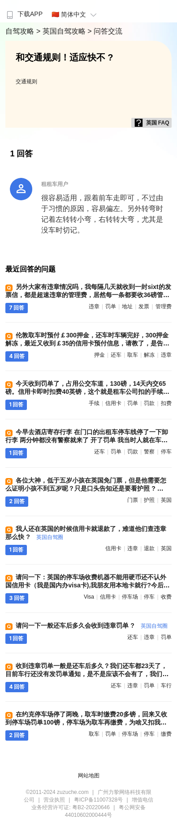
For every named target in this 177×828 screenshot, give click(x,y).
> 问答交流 (104, 31)
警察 (149, 451)
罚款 (149, 403)
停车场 (130, 597)
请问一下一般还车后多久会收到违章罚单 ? (91, 625)
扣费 (166, 403)
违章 (94, 306)
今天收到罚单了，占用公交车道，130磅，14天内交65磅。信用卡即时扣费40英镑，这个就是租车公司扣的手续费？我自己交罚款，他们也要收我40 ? (85, 391)
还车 (116, 355)
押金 (99, 355)
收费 (166, 597)
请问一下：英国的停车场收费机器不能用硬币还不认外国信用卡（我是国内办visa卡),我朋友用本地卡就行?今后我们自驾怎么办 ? (87, 585)
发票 (143, 306)
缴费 (166, 734)
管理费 (163, 306)
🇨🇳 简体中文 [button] (75, 14)
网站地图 (88, 775)
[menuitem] (23, 11)
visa (89, 597)
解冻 (149, 355)
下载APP (23, 13)
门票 (132, 500)
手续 (94, 403)
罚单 (110, 306)
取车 (132, 355)
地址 (127, 306)
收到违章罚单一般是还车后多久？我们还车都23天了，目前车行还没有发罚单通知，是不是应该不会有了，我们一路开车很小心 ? (86, 674)
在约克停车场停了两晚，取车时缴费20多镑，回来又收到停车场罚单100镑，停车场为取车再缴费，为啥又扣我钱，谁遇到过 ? (86, 722)
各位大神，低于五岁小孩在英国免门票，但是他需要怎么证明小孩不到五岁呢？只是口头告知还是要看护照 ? (86, 488)
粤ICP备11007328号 (98, 800)
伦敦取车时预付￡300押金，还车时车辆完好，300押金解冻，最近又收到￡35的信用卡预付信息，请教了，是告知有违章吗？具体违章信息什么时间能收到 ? (87, 343)
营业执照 (54, 800)
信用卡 (113, 403)
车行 (166, 685)
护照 (149, 500)
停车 (166, 451)
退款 (149, 548)
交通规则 (26, 81)
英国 (166, 500)
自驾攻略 (20, 31)
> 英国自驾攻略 (61, 31)
